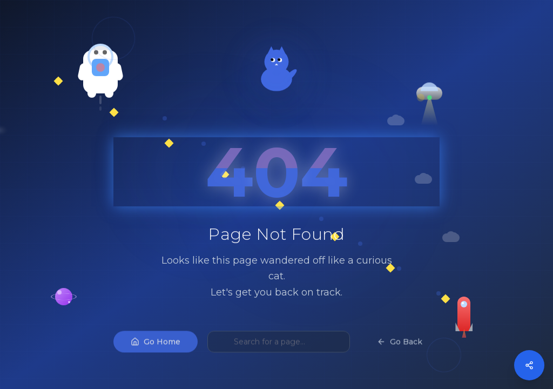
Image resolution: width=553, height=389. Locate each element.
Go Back (399, 352)
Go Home (155, 352)
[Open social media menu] (529, 365)
